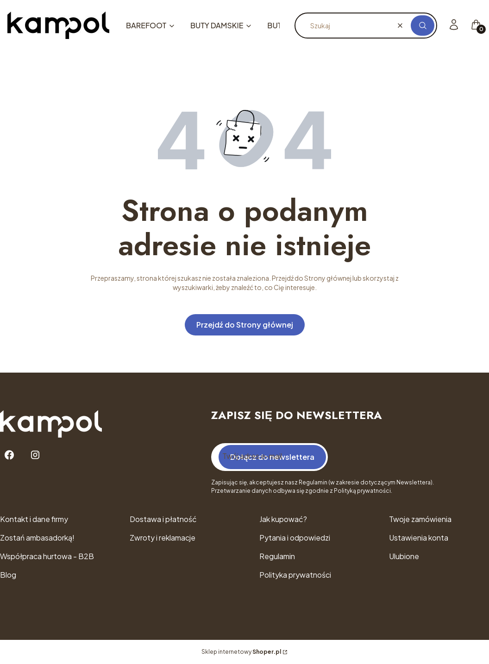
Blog (8, 575)
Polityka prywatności (295, 575)
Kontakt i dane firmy (34, 519)
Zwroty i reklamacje (162, 537)
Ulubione (404, 556)
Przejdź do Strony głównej (244, 324)
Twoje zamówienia (420, 519)
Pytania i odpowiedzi (294, 537)
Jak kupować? (283, 519)
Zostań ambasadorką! (37, 537)
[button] (422, 25)
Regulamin (277, 556)
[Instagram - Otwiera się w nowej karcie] (35, 454)
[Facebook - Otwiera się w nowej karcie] (9, 454)
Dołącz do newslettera (272, 457)
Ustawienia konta (418, 537)
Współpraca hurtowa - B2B (47, 556)
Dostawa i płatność (163, 519)
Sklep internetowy (241, 651)
